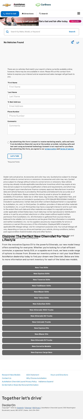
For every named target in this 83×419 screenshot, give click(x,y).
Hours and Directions (59, 375)
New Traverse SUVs (41, 280)
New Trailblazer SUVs (41, 286)
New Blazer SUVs (41, 292)
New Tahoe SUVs (41, 298)
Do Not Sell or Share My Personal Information (20, 385)
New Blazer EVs (41, 334)
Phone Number (13, 112)
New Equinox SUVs (42, 274)
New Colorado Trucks (41, 322)
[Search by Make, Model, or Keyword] (39, 32)
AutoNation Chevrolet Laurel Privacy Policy (19, 382)
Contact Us (6, 378)
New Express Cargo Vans (41, 352)
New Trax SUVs (41, 268)
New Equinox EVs (41, 328)
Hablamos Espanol (45, 382)
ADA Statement (32, 375)
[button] (10, 13)
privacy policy (50, 149)
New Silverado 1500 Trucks (41, 310)
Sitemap (28, 408)
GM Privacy (36, 408)
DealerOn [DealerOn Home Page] (20, 408)
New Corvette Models (41, 346)
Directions (28, 14)
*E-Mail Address (14, 102)
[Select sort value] (77, 42)
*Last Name (12, 92)
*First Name (12, 83)
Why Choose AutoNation (36, 378)
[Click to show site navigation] (79, 13)
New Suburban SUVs (41, 304)
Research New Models (11, 375)
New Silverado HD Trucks (41, 316)
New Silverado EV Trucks (41, 340)
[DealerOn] (9, 405)
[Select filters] (72, 42)
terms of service (67, 149)
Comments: (12, 121)
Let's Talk (14, 156)
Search (72, 32)
